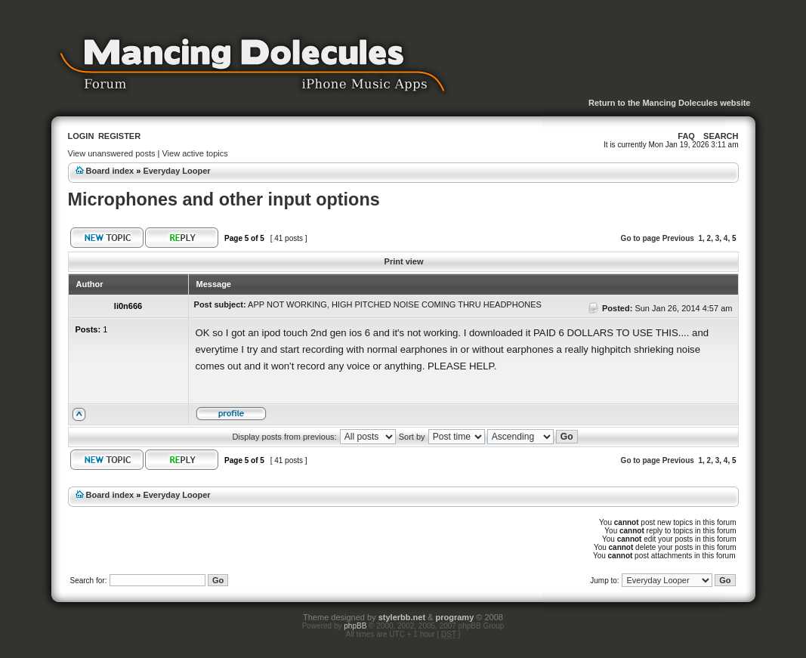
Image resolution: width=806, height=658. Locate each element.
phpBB (355, 626)
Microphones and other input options (224, 199)
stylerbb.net (401, 617)
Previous (678, 238)
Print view (404, 261)
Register (119, 136)
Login (81, 136)
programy (455, 617)
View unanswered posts (112, 153)
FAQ (686, 136)
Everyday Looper (176, 170)
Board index (110, 170)
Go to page (640, 238)
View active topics (194, 153)
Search (720, 136)
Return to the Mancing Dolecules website (669, 102)
